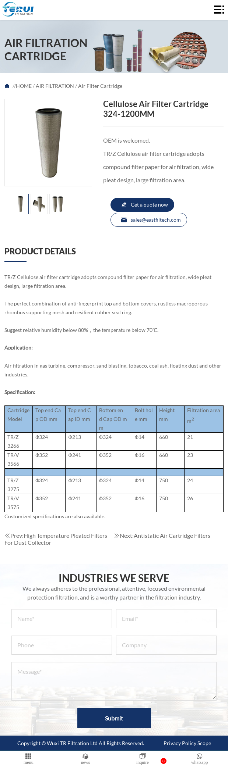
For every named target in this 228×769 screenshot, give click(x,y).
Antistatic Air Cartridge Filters (172, 535)
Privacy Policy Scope (187, 743)
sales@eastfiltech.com (150, 219)
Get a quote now (144, 204)
